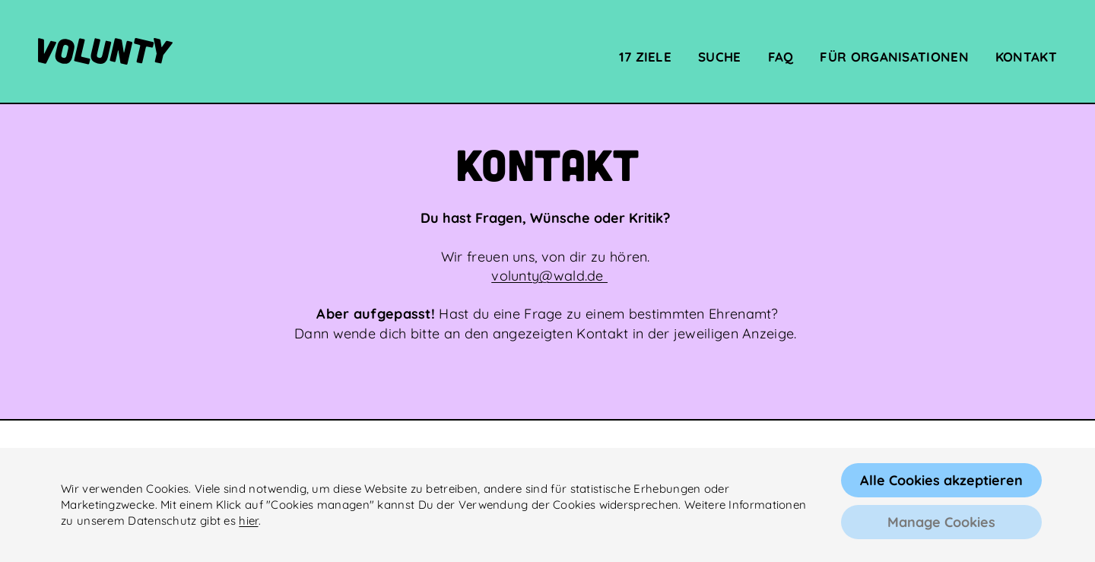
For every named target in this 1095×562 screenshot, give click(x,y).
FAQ (781, 57)
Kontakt (1026, 57)
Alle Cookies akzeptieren (941, 480)
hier (248, 520)
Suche (719, 57)
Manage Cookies (941, 522)
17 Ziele (645, 57)
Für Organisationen (894, 57)
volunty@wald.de (549, 275)
